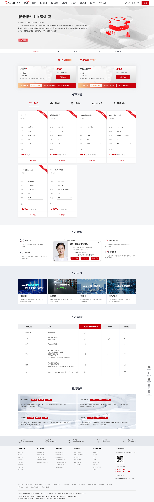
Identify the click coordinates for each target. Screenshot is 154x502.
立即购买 (32, 160)
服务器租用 (54, 3)
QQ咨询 (84, 258)
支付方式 (127, 3)
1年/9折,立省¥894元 (36, 85)
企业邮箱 (64, 3)
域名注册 (74, 3)
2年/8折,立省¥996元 (49, 85)
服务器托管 (43, 3)
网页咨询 (95, 258)
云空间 (34, 3)
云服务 (26, 3)
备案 (133, 3)
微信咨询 (75, 258)
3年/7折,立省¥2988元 (63, 85)
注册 (145, 3)
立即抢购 (63, 77)
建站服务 (83, 3)
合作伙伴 (92, 3)
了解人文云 (102, 3)
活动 (18, 3)
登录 (138, 3)
